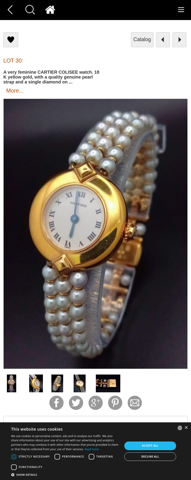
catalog (142, 39)
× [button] (186, 427)
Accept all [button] (150, 446)
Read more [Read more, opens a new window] (92, 449)
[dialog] (95, 451)
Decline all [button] (150, 456)
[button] (65, 474)
